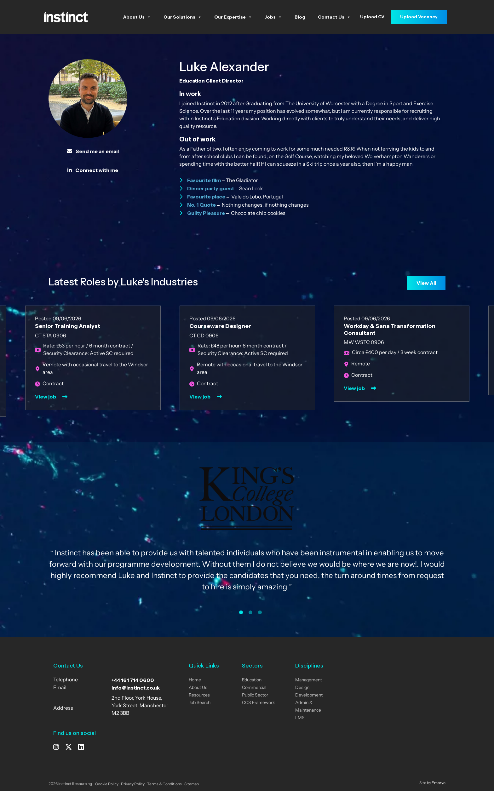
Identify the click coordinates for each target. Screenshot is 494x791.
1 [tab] (241, 612)
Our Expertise (233, 17)
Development (309, 695)
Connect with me (92, 170)
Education (251, 680)
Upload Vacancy (419, 17)
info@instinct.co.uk (136, 688)
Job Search (199, 703)
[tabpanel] (247, 535)
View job (45, 396)
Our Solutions (183, 17)
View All (426, 283)
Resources (199, 695)
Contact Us (334, 17)
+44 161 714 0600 (133, 680)
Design (302, 687)
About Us (137, 17)
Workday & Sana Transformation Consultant (389, 329)
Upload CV (372, 17)
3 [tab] (260, 612)
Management (308, 680)
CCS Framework (258, 703)
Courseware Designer (220, 326)
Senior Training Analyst (67, 326)
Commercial (254, 687)
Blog (300, 17)
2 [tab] (250, 612)
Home (195, 680)
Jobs (273, 17)
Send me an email (93, 151)
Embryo (438, 783)
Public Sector (255, 695)
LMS (300, 718)
